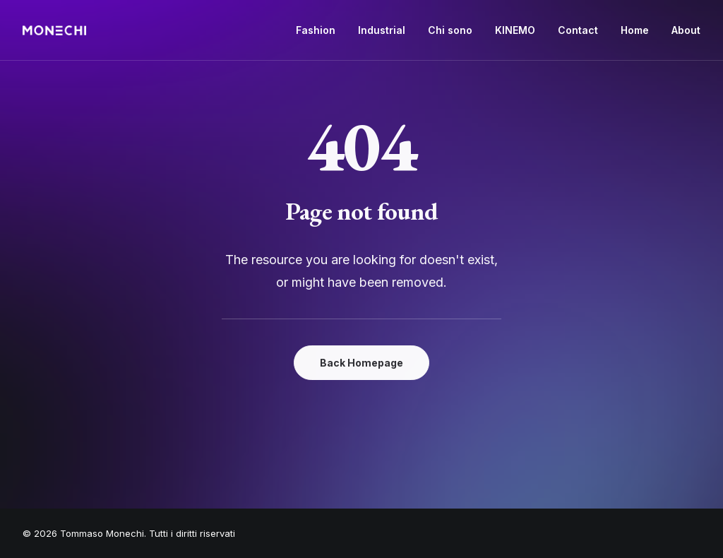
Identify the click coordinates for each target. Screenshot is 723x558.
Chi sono (450, 30)
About (685, 30)
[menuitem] (320, 30)
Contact (578, 30)
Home (635, 30)
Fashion (315, 30)
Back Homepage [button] (361, 363)
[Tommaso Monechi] (54, 30)
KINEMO (515, 30)
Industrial (381, 30)
